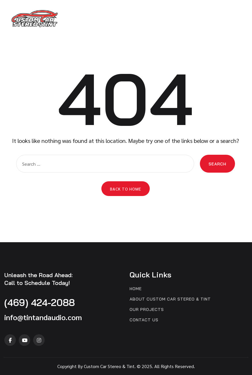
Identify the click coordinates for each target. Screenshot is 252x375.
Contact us (144, 320)
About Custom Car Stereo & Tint (170, 299)
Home (136, 289)
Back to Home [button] (125, 188)
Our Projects (147, 309)
